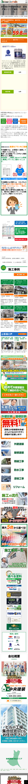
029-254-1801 (15, 696)
